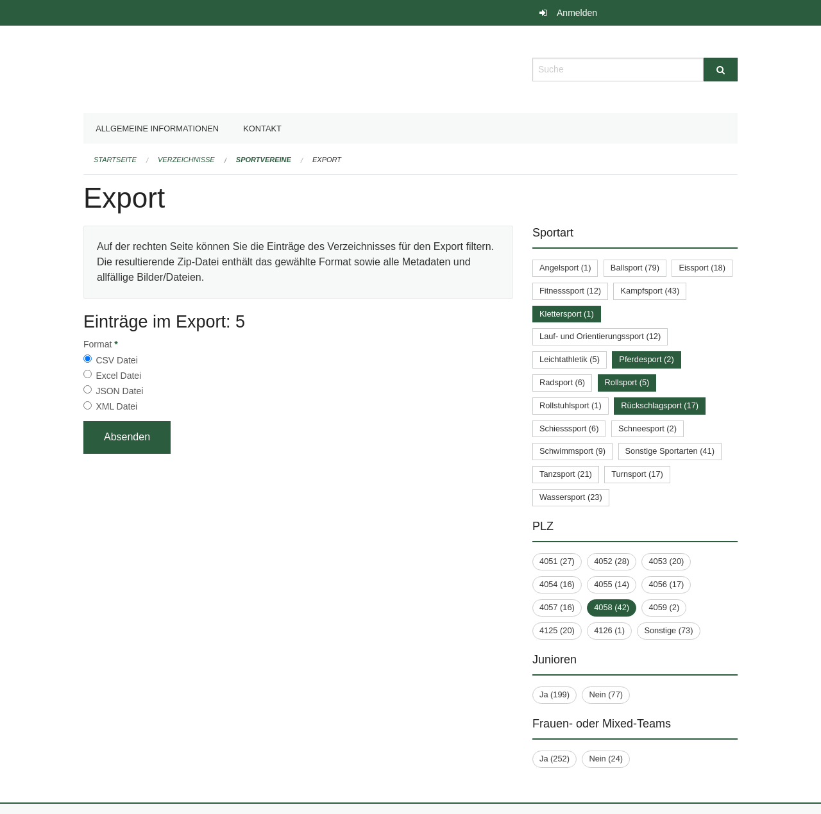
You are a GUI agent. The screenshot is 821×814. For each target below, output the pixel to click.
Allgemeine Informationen (157, 128)
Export (326, 159)
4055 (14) (611, 584)
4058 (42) (611, 607)
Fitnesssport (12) (570, 290)
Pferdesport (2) (646, 359)
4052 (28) (611, 561)
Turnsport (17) (637, 474)
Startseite (115, 159)
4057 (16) (557, 607)
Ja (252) (554, 758)
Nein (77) (606, 694)
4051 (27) (557, 561)
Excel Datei (118, 375)
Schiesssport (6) (568, 428)
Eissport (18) (702, 267)
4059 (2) (663, 607)
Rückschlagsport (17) (659, 405)
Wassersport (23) (570, 497)
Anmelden (577, 13)
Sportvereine (263, 159)
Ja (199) (554, 694)
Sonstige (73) (668, 630)
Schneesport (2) (647, 428)
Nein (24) (606, 758)
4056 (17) (666, 584)
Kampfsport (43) (649, 290)
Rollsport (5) (627, 382)
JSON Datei (119, 391)
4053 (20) (666, 561)
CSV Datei (116, 360)
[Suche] (721, 69)
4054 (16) (557, 584)
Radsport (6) (562, 382)
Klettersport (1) (566, 314)
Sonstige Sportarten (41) (670, 451)
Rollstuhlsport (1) (570, 405)
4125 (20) (557, 630)
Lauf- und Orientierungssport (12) (600, 336)
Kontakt (262, 128)
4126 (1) (609, 630)
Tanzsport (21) (565, 474)
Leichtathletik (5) (569, 359)
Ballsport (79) (635, 267)
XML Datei (116, 406)
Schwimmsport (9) (572, 451)
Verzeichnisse (186, 159)
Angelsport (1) (565, 267)
